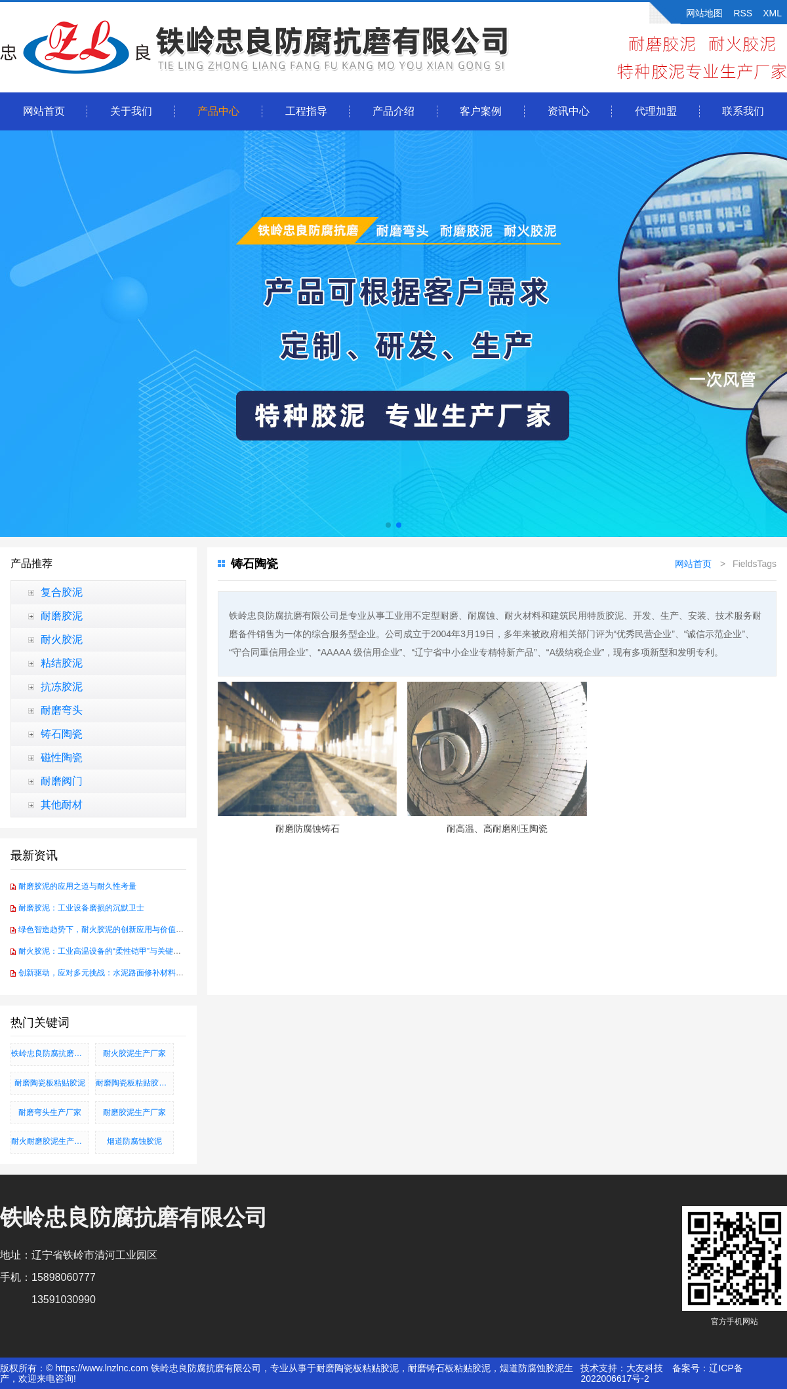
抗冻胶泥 (62, 686)
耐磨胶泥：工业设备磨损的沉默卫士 (81, 907)
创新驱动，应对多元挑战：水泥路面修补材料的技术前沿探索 (124, 972)
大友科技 (644, 1368)
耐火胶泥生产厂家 (134, 1053)
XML (772, 13)
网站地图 (704, 13)
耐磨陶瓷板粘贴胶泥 (49, 1082)
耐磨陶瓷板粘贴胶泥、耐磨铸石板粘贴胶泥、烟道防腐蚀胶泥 (135, 1082)
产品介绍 (393, 111)
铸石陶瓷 (62, 733)
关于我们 (131, 111)
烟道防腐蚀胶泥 (134, 1141)
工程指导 (306, 111)
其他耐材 (62, 804)
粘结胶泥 (62, 663)
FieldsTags (755, 563)
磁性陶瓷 (62, 757)
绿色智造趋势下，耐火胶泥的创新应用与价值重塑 (105, 929)
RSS (742, 13)
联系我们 (743, 111)
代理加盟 (656, 111)
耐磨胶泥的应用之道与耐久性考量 (77, 886)
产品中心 (218, 111)
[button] (388, 525)
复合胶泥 (62, 592)
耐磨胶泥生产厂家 (134, 1112)
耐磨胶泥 (62, 615)
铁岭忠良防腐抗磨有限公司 (50, 1053)
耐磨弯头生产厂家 (49, 1112)
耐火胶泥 (62, 639)
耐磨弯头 (62, 710)
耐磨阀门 (62, 781)
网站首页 (44, 111)
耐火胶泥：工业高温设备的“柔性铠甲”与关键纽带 (103, 951)
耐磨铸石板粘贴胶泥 (449, 1368)
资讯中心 (569, 111)
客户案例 (481, 111)
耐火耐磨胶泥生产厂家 (50, 1141)
